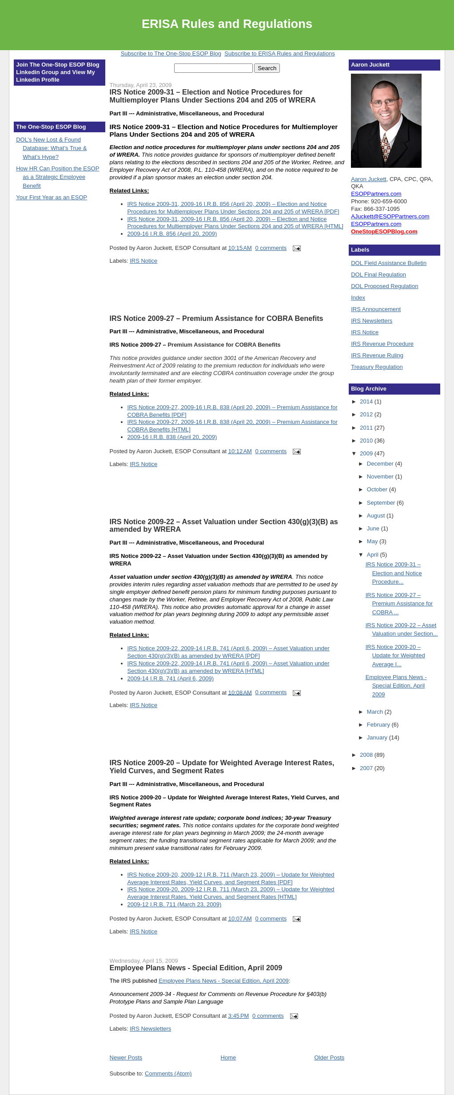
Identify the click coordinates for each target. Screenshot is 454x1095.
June (374, 528)
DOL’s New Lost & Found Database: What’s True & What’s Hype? (51, 148)
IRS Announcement (376, 309)
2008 (367, 754)
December (381, 463)
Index (358, 297)
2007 (367, 768)
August (376, 515)
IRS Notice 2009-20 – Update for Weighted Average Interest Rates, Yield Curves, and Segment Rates (222, 767)
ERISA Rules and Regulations (227, 24)
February (379, 724)
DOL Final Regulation (378, 274)
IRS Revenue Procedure (382, 343)
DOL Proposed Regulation (384, 286)
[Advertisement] (162, 300)
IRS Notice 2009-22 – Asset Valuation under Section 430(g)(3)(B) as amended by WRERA (224, 526)
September (382, 502)
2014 (367, 401)
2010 (367, 440)
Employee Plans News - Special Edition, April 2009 (196, 968)
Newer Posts (126, 1057)
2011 (367, 427)
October (378, 489)
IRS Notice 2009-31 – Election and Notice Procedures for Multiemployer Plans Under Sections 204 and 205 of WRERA (213, 96)
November (381, 476)
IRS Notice (143, 260)
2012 (367, 414)
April (373, 554)
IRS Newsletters (150, 1028)
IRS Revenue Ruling (377, 355)
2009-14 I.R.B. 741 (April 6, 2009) (170, 678)
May (373, 541)
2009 (367, 453)
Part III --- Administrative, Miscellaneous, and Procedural (187, 331)
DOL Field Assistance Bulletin (388, 263)
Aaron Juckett (368, 179)
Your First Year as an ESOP (51, 197)
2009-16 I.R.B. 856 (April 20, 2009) (172, 233)
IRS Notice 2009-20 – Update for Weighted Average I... (395, 656)
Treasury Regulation (377, 367)
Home (228, 1057)
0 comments (271, 248)
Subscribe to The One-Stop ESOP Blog (171, 53)
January (378, 737)
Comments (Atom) (168, 1073)
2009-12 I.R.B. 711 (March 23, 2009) (174, 904)
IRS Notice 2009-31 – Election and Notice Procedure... (394, 573)
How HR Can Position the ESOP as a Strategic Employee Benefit (57, 177)
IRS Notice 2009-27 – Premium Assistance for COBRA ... (399, 604)
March (376, 711)
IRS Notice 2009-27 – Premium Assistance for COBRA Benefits (216, 318)
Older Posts (329, 1057)
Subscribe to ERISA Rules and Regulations (279, 53)
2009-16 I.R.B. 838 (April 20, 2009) (172, 437)
